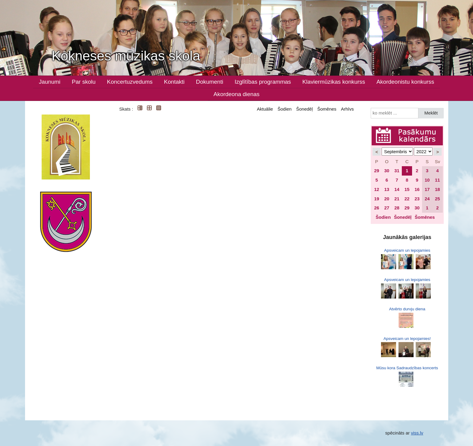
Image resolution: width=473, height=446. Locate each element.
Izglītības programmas (263, 82)
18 (437, 189)
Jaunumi (49, 82)
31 (396, 170)
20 (386, 198)
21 (396, 198)
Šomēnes (326, 108)
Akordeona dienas (236, 94)
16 (417, 189)
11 (437, 180)
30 (386, 170)
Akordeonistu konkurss (405, 82)
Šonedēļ (304, 108)
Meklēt (431, 112)
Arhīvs (347, 108)
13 (386, 189)
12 (376, 189)
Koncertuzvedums (130, 82)
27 (386, 207)
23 (417, 198)
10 (427, 180)
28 (396, 207)
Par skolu (84, 82)
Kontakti (174, 82)
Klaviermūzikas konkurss (333, 82)
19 (376, 198)
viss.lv (417, 432)
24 (427, 198)
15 (407, 189)
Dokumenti (209, 82)
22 (407, 198)
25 (437, 198)
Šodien (285, 108)
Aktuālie (265, 108)
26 (376, 207)
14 (396, 189)
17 (427, 189)
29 (376, 170)
